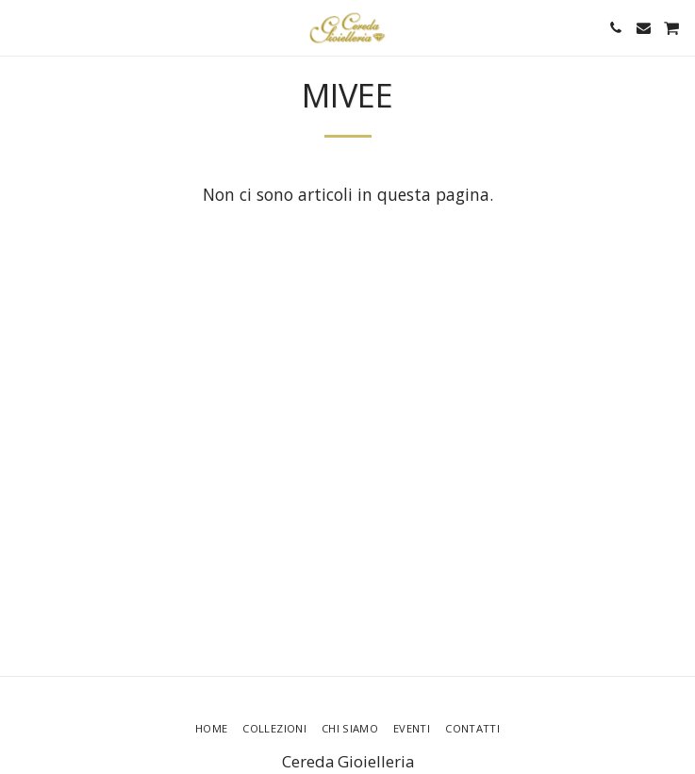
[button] (21, 27)
